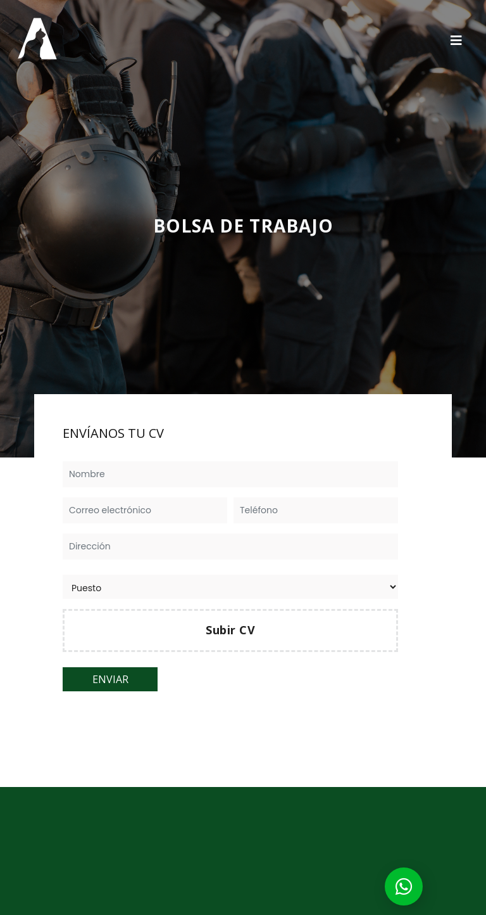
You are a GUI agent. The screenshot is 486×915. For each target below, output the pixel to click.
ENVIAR (110, 679)
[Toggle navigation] (456, 40)
